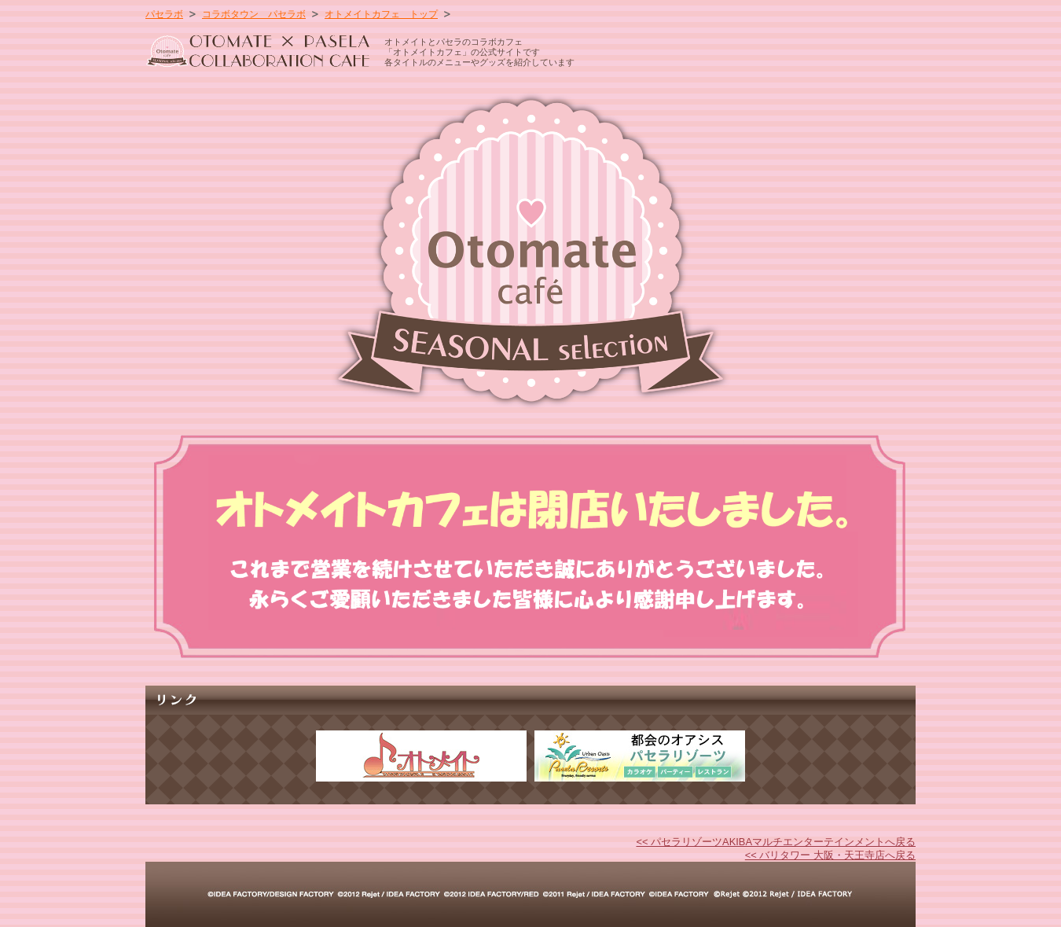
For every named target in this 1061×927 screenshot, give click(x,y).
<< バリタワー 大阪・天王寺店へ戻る (830, 855)
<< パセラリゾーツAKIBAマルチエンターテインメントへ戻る (776, 842)
